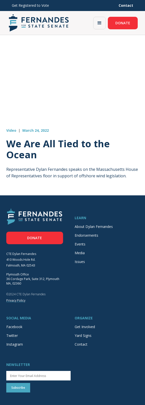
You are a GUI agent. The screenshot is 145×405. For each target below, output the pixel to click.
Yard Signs (83, 335)
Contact (81, 344)
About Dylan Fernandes (94, 226)
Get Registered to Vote (30, 5)
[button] (99, 23)
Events (80, 244)
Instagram (14, 344)
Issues (80, 261)
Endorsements (86, 235)
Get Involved (85, 326)
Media (80, 252)
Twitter (12, 335)
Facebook (14, 326)
